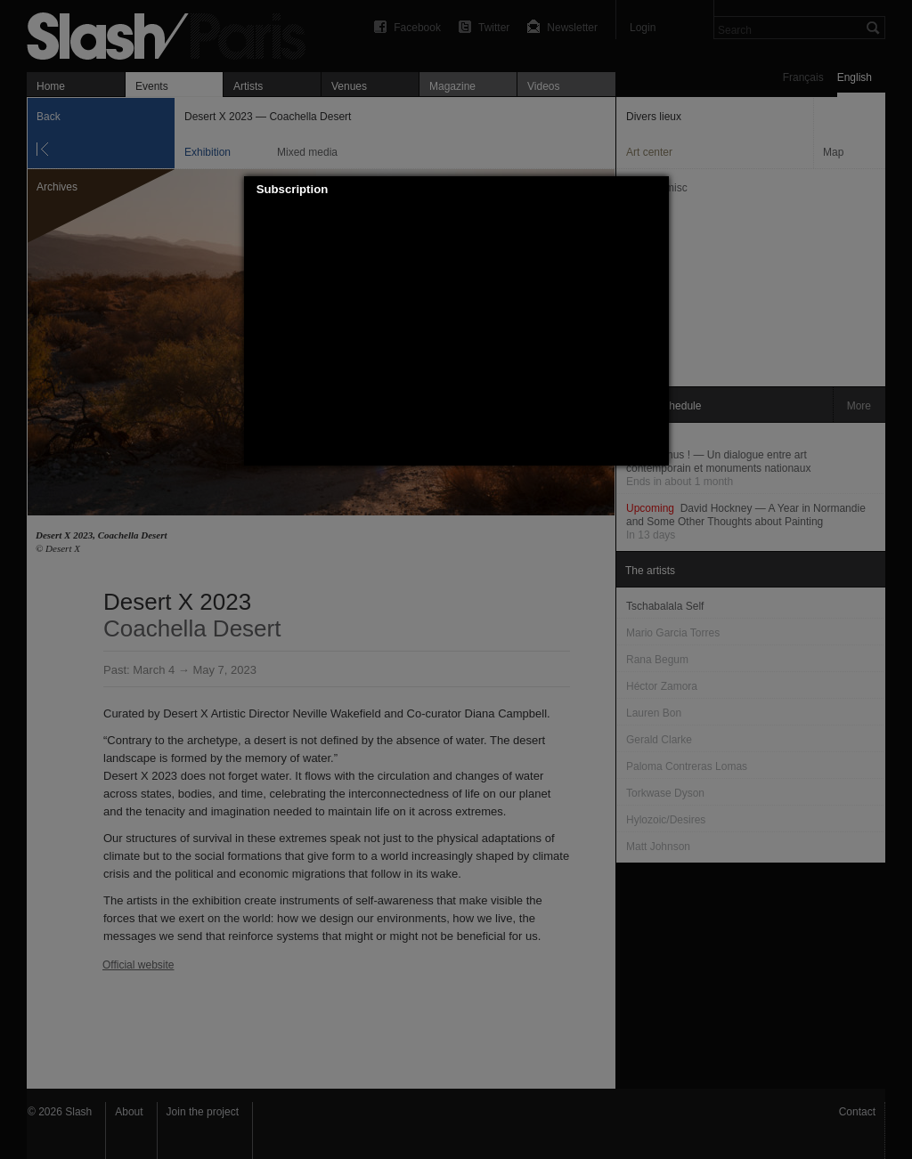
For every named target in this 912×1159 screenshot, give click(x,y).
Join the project (203, 1112)
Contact (857, 1112)
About (128, 1112)
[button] (655, 189)
